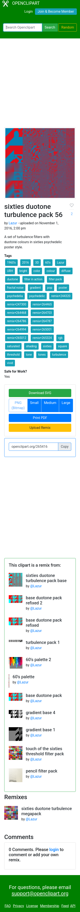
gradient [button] (35, 287)
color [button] (36, 271)
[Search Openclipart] (22, 27)
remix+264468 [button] (16, 312)
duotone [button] (12, 279)
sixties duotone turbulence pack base (46, 578)
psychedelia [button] (15, 296)
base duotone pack (44, 695)
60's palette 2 (38, 659)
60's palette (23, 676)
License (32, 906)
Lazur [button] (60, 262)
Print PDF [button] (40, 418)
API (73, 906)
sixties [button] (47, 346)
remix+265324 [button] (42, 338)
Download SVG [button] (40, 393)
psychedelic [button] (37, 296)
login (54, 849)
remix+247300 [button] (16, 304)
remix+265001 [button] (42, 329)
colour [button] (51, 271)
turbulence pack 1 (43, 642)
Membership (49, 906)
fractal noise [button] (15, 287)
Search (50, 27)
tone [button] (29, 354)
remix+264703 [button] (42, 312)
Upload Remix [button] (39, 428)
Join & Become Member (56, 11)
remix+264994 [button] (16, 329)
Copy (64, 447)
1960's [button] (11, 262)
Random (67, 27)
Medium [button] (50, 403)
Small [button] (34, 403)
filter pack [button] (55, 279)
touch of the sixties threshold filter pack (45, 751)
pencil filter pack (41, 771)
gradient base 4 (40, 712)
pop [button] (49, 287)
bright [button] (23, 271)
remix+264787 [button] (42, 321)
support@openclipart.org (40, 894)
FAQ (7, 906)
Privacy (18, 906)
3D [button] (37, 262)
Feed (65, 906)
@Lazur (36, 586)
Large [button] (66, 403)
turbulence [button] (59, 354)
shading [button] (31, 346)
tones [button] (42, 354)
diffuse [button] (65, 271)
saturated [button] (13, 346)
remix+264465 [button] (42, 304)
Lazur (13, 223)
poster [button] (63, 287)
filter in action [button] (33, 279)
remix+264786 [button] (16, 321)
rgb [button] (60, 338)
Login (28, 11)
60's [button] (48, 262)
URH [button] (10, 271)
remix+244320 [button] (60, 296)
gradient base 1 (40, 729)
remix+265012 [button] (16, 338)
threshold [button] (13, 354)
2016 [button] (25, 262)
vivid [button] (10, 363)
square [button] (62, 346)
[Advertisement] (40, 84)
